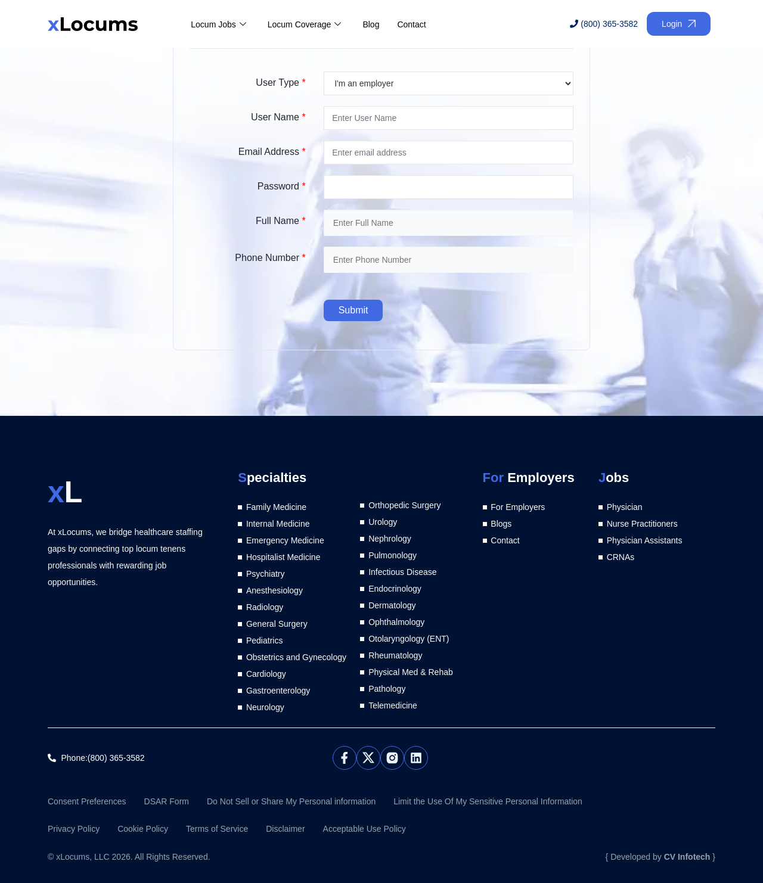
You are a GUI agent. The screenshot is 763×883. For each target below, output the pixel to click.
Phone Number (270, 258)
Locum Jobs (218, 24)
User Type (280, 82)
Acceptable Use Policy (364, 829)
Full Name (281, 221)
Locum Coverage (305, 24)
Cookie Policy (142, 829)
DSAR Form (166, 801)
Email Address (272, 152)
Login (679, 24)
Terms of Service (217, 829)
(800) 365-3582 (604, 24)
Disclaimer (285, 829)
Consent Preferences (87, 801)
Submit (353, 310)
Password (282, 186)
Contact (411, 24)
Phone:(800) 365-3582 (103, 758)
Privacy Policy (74, 829)
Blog (370, 24)
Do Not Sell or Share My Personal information (291, 801)
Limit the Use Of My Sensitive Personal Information (487, 801)
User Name (278, 117)
